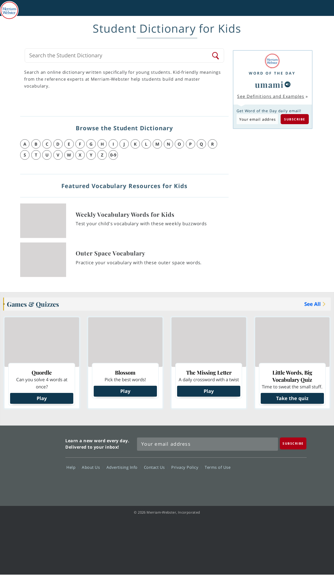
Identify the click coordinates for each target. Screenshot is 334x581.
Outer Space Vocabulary (110, 253)
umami (269, 84)
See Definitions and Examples (270, 96)
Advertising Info (123, 467)
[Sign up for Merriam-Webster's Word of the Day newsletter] (207, 444)
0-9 (113, 155)
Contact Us (156, 467)
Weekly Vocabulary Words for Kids (125, 214)
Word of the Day (272, 73)
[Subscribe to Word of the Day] (257, 119)
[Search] (215, 55)
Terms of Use (217, 467)
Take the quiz (292, 398)
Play (42, 398)
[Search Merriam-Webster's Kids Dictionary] (120, 55)
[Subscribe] (293, 443)
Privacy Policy (186, 467)
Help (72, 467)
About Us (92, 467)
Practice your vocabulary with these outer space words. (139, 262)
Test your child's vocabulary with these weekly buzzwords (141, 223)
